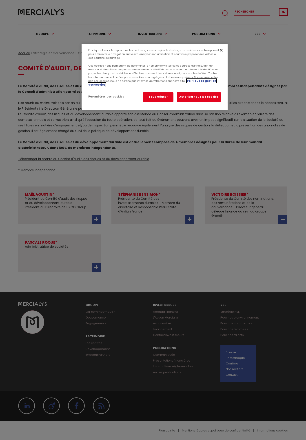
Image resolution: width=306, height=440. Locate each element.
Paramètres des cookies (106, 96)
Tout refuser (158, 97)
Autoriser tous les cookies (198, 97)
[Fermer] (221, 50)
